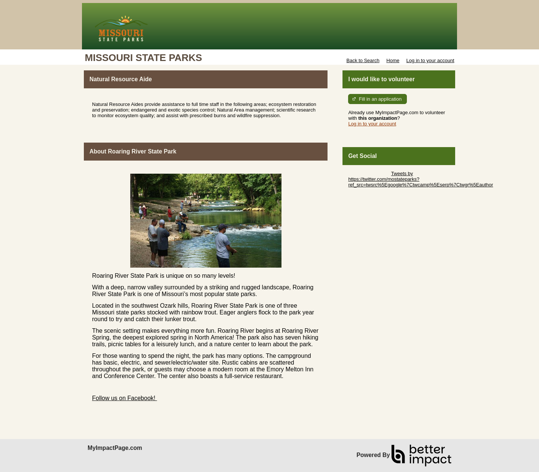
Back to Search (362, 60)
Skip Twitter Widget (369, 173)
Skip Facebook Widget (372, 196)
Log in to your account (430, 60)
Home (392, 60)
